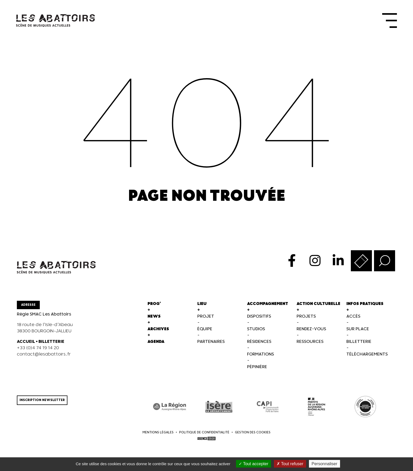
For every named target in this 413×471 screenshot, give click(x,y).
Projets (306, 317)
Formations (260, 355)
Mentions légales (158, 434)
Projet (205, 317)
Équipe (204, 330)
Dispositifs (259, 317)
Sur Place (357, 330)
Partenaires (211, 342)
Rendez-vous (311, 330)
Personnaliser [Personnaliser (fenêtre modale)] (324, 464)
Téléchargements (367, 355)
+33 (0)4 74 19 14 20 (38, 349)
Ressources (310, 342)
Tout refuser (290, 464)
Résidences (259, 342)
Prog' (154, 305)
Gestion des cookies (253, 434)
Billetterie (358, 342)
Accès (353, 317)
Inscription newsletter (42, 401)
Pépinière (257, 368)
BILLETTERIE (51, 342)
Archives (158, 330)
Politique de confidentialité (204, 434)
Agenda (156, 342)
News (154, 317)
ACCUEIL (26, 342)
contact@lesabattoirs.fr (44, 355)
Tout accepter (253, 464)
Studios (256, 330)
